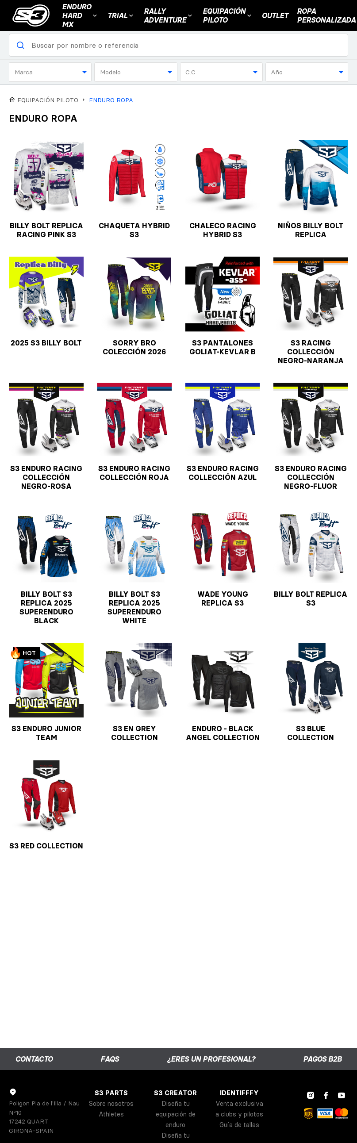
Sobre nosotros (111, 1104)
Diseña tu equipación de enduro (176, 1114)
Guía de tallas (239, 1125)
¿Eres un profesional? (211, 1059)
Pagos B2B (322, 1059)
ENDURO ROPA (111, 100)
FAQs (109, 1059)
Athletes (111, 1114)
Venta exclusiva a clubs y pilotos (239, 1109)
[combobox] (50, 72)
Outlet (275, 15)
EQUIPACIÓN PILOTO (228, 15)
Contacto (34, 1059)
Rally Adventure (169, 15)
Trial (121, 15)
